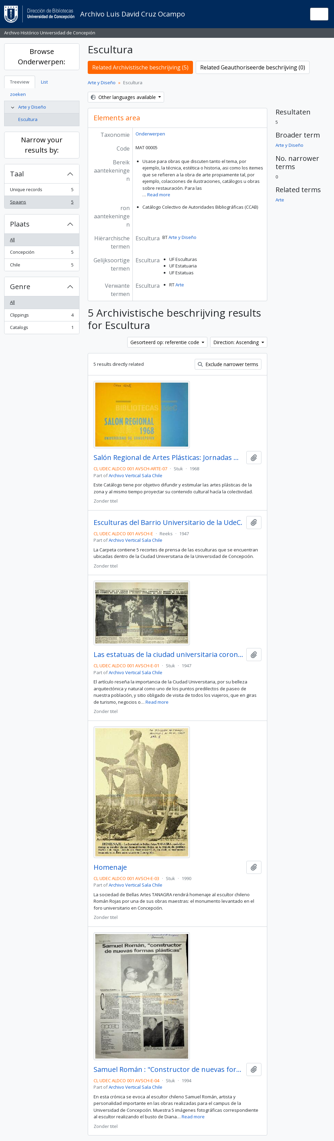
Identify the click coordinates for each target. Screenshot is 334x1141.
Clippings (42, 316)
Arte (179, 285)
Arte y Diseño (32, 107)
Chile (42, 266)
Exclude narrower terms (228, 364)
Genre (20, 286)
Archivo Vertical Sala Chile (135, 475)
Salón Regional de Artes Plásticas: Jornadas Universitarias (169, 457)
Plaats (20, 224)
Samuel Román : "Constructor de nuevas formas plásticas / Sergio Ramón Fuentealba (169, 1069)
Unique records (42, 191)
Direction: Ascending (236, 342)
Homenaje (110, 867)
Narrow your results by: (42, 145)
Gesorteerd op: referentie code (165, 342)
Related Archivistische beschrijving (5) (140, 67)
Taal (17, 173)
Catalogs (42, 328)
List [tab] (44, 82)
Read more (158, 194)
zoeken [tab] (18, 94)
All (12, 240)
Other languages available (124, 97)
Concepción (42, 253)
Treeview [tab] (19, 82)
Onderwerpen (150, 134)
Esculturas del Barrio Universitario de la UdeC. (168, 522)
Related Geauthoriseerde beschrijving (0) (252, 67)
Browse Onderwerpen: (41, 56)
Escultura (27, 119)
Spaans (42, 203)
